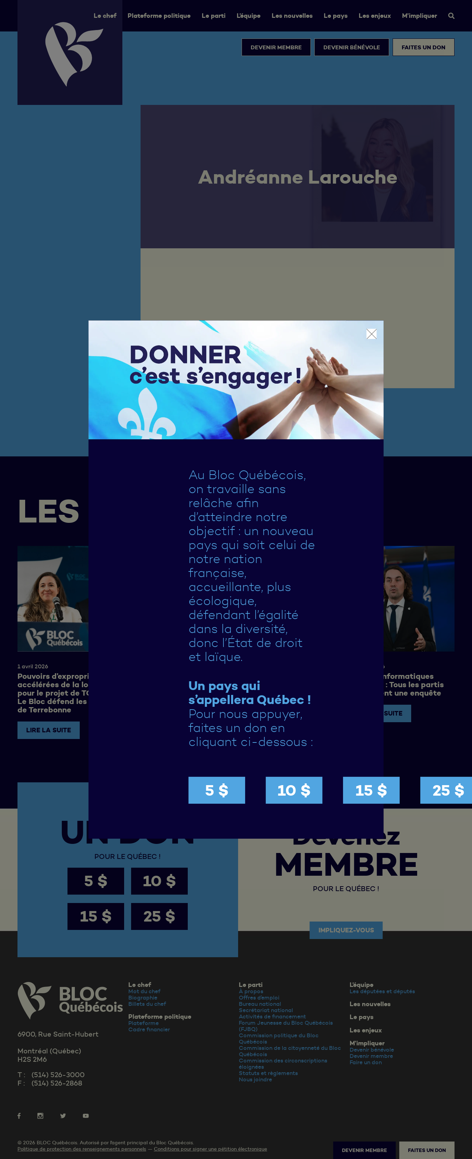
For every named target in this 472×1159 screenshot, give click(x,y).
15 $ (371, 790)
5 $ (217, 790)
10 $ (294, 790)
